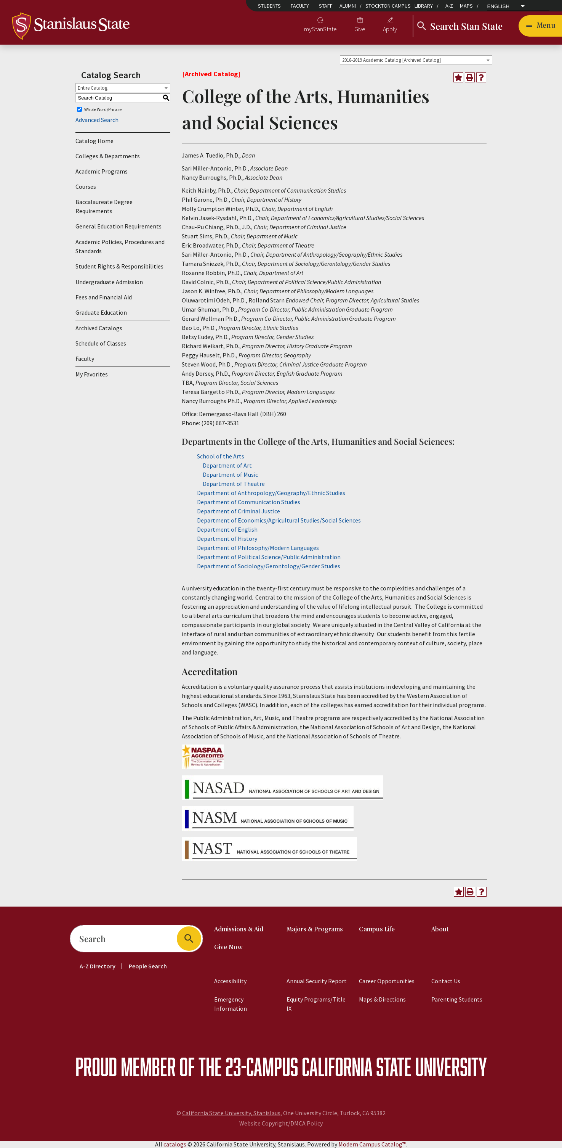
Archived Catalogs (98, 328)
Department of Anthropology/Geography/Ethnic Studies (271, 493)
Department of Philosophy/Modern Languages (258, 547)
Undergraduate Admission (109, 282)
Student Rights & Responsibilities (119, 266)
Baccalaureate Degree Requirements (104, 206)
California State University (394, 1066)
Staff (326, 5)
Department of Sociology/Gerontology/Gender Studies (268, 566)
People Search (148, 966)
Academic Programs (101, 171)
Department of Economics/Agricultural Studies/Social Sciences (279, 520)
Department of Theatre (234, 483)
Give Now (228, 947)
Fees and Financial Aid (103, 297)
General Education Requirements (118, 226)
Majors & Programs (315, 929)
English (498, 6)
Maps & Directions (382, 999)
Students (269, 5)
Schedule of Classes (100, 343)
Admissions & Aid (238, 929)
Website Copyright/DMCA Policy (281, 1123)
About (440, 929)
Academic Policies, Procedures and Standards (120, 246)
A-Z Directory (97, 966)
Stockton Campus (388, 5)
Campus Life (377, 929)
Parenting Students (456, 999)
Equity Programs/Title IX (316, 1003)
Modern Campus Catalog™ (372, 1144)
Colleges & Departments (107, 156)
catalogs (174, 1144)
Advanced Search (96, 120)
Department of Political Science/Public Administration (269, 557)
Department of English (227, 529)
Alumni (347, 5)
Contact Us (445, 981)
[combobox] (416, 59)
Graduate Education (101, 312)
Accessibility (230, 981)
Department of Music (230, 474)
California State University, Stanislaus (231, 1113)
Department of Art (227, 465)
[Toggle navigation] (540, 26)
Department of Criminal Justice (238, 511)
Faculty (300, 5)
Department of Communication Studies (248, 502)
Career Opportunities (387, 981)
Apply (390, 29)
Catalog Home (94, 141)
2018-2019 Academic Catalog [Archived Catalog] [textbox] (391, 60)
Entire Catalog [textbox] (92, 88)
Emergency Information (230, 1003)
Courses (85, 186)
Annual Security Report (317, 981)
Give (359, 29)
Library (424, 5)
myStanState (320, 29)
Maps (466, 5)
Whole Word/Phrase (103, 109)
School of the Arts (220, 456)
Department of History (227, 538)
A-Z (449, 5)
